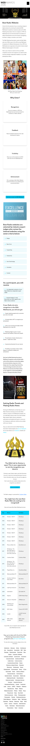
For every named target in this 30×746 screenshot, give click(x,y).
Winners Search (3, 728)
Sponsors (2, 719)
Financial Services (11, 673)
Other (15, 695)
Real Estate (24, 699)
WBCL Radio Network (21, 619)
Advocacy (13, 648)
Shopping (16, 703)
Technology (12, 705)
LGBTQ (13, 686)
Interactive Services (18, 682)
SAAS (25, 701)
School (6, 703)
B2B (21, 650)
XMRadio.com (22, 599)
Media (16, 688)
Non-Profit (20, 693)
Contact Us (3, 720)
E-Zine (24, 669)
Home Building (20, 678)
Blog (25, 652)
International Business (9, 684)
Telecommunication (20, 705)
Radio (19, 699)
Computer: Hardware (17, 654)
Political (13, 697)
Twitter (4, 432)
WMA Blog (2, 722)
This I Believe (22, 587)
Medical (21, 688)
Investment (22, 684)
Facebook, (17, 430)
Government (16, 676)
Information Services (19, 680)
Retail (21, 701)
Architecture (23, 648)
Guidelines (2, 723)
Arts (5, 650)
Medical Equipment (8, 691)
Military (15, 691)
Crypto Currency (18, 661)
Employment (16, 667)
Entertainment (7, 669)
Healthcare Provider (11, 678)
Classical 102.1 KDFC (23, 609)
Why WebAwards (3, 724)
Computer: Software (8, 656)
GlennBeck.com (22, 545)
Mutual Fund (10, 693)
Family (13, 671)
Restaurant (16, 701)
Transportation (10, 708)
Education (21, 665)
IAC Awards (3, 731)
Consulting (23, 656)
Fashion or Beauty (20, 671)
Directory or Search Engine (12, 665)
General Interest (8, 676)
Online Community (9, 695)
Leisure (9, 686)
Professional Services (21, 697)
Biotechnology (13, 652)
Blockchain (19, 652)
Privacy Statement (4, 730)
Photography (7, 697)
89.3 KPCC (21, 579)
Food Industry (19, 673)
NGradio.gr (21, 517)
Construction (17, 656)
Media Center (3, 735)
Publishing (14, 699)
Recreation (5, 701)
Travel (16, 708)
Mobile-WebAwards (4, 732)
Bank (25, 650)
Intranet (17, 684)
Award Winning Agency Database (6, 734)
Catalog (10, 654)
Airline (17, 648)
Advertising (6, 648)
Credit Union (11, 661)
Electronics (9, 667)
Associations (10, 650)
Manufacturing (10, 688)
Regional (11, 701)
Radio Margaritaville (23, 604)
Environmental (14, 669)
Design (20, 663)
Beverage (6, 652)
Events (20, 669)
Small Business (22, 703)
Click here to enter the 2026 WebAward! (15, 197)
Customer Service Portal (13, 663)
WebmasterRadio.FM (23, 574)
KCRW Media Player (23, 595)
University (21, 708)
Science (10, 703)
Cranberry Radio (22, 494)
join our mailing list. (22, 428)
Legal (5, 686)
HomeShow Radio (23, 570)
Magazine (18, 686)
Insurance (10, 682)
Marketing (24, 686)
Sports (6, 705)
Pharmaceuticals (21, 695)
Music (24, 691)
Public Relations (7, 699)
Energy (21, 667)
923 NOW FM (22, 591)
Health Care (22, 676)
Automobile (16, 650)
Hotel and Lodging (10, 680)
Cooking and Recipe (19, 658)
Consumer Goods (10, 658)
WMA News (3, 738)
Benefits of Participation (5, 726)
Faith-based (8, 671)
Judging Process (3, 727)
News (15, 693)
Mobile (20, 691)
